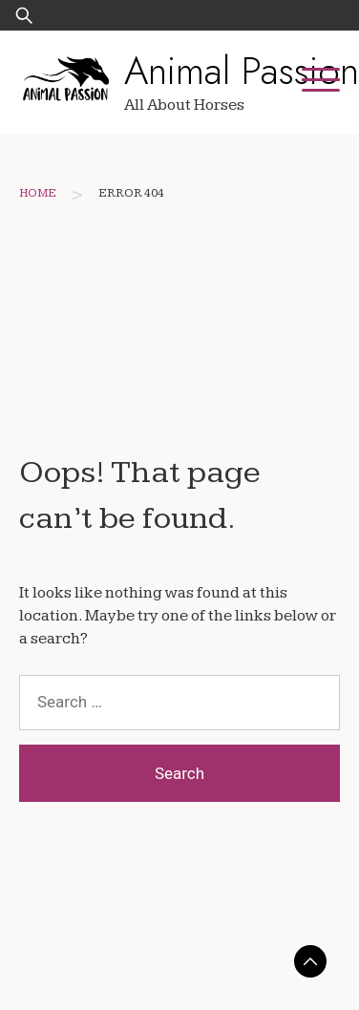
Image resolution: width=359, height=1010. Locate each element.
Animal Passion (241, 70)
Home (37, 193)
